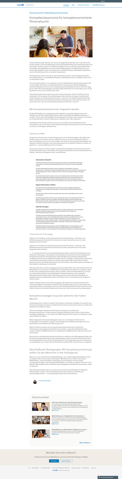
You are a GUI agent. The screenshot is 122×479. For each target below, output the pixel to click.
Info (29, 468)
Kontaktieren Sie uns (98, 5)
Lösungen (66, 5)
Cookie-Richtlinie (35, 468)
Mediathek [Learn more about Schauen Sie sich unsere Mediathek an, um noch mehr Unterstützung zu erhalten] (54, 461)
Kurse (73, 5)
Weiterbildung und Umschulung (56, 13)
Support (103, 1)
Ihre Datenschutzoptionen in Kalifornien (61, 468)
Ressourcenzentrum (83, 5)
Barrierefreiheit (85, 468)
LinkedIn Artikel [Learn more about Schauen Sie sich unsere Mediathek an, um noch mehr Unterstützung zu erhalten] (65, 461)
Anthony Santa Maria (45, 380)
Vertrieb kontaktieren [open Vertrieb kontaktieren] (106, 477)
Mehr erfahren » (85, 443)
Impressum (93, 468)
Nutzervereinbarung (76, 468)
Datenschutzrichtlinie (45, 468)
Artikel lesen (55, 410)
